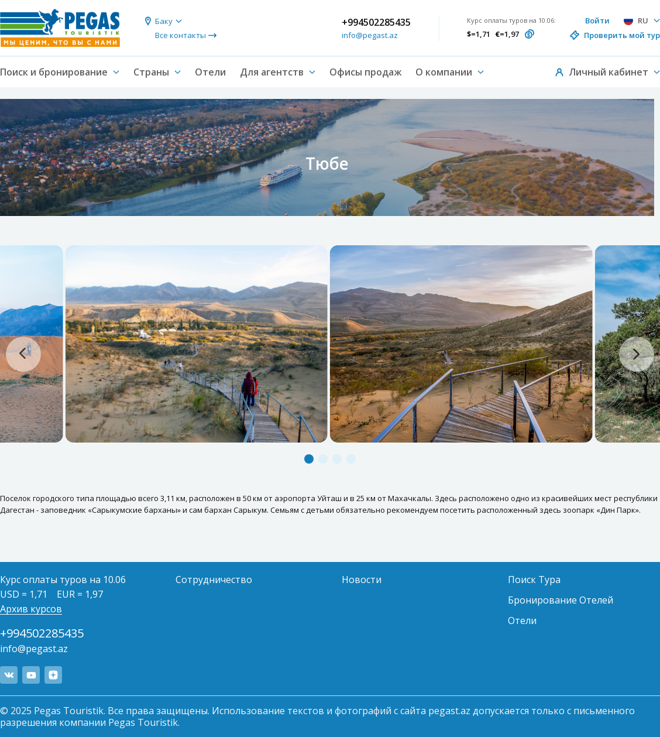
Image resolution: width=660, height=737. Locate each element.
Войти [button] (597, 20)
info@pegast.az (370, 35)
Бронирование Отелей (560, 600)
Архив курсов (31, 608)
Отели (210, 72)
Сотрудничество (214, 579)
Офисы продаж (365, 72)
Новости (361, 579)
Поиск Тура (534, 579)
